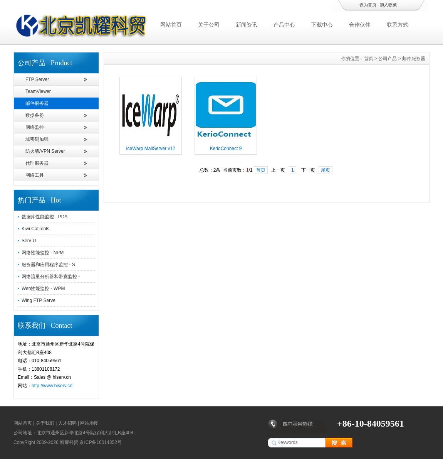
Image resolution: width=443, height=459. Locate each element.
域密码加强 (37, 139)
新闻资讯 (246, 25)
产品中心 (284, 25)
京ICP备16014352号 (100, 442)
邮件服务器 (37, 103)
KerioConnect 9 (226, 148)
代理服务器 (37, 163)
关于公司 (209, 25)
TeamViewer (38, 91)
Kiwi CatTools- (36, 228)
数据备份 (34, 115)
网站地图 (89, 423)
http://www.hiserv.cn (52, 385)
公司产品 (387, 58)
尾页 (325, 170)
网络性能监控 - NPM (43, 252)
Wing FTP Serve (38, 300)
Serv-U (29, 240)
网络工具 (34, 175)
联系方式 (397, 25)
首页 (368, 58)
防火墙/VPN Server (45, 151)
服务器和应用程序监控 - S (48, 264)
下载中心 (322, 25)
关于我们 (45, 423)
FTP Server (37, 79)
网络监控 (34, 127)
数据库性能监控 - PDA (44, 216)
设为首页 (367, 4)
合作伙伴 (360, 25)
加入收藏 (388, 4)
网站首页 (171, 25)
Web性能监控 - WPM (43, 288)
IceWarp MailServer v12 (150, 148)
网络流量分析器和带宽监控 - (51, 276)
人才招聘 (67, 423)
